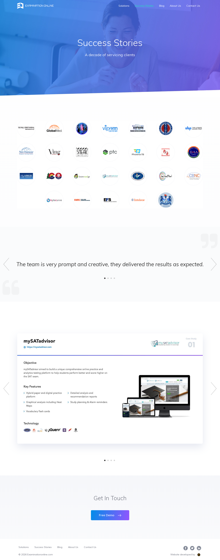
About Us (175, 5)
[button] (7, 264)
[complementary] (209, 549)
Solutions (124, 5)
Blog (161, 5)
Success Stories (144, 5)
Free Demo (110, 515)
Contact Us (193, 5)
